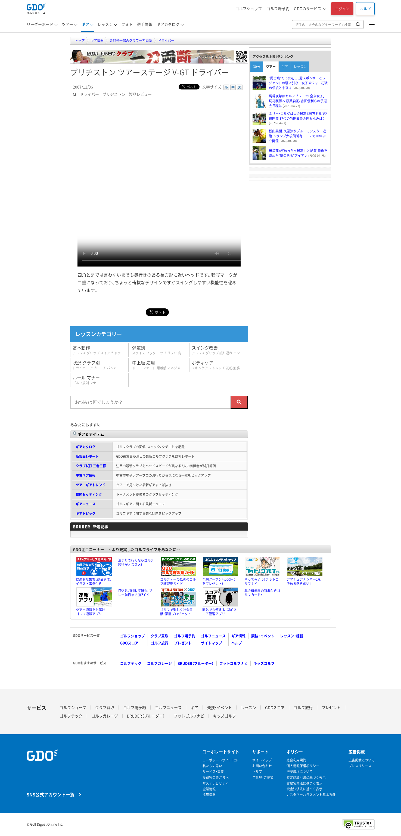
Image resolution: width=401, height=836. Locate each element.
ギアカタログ (168, 24)
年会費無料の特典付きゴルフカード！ (262, 592)
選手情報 (144, 24)
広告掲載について (362, 760)
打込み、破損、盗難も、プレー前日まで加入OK (135, 592)
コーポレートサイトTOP (220, 760)
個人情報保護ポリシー (303, 766)
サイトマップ (211, 642)
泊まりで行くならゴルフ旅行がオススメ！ (136, 562)
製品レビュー (140, 94)
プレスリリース (360, 766)
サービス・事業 (213, 771)
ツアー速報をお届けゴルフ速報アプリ (90, 612)
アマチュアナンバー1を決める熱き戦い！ (304, 581)
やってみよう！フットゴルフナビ (261, 581)
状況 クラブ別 (101, 364)
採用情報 (209, 795)
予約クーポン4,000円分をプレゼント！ (219, 581)
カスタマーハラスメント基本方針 (311, 795)
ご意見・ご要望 (262, 777)
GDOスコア (129, 642)
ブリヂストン (113, 94)
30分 (256, 66)
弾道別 (160, 349)
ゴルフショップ (248, 8)
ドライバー (89, 94)
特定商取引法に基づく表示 (306, 777)
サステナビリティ (216, 783)
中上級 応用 (160, 364)
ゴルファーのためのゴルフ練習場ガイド (178, 581)
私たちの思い (212, 766)
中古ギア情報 (85, 475)
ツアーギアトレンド (90, 484)
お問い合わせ (262, 766)
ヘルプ (365, 8)
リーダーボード (40, 24)
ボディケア (220, 364)
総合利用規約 (296, 760)
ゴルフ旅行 (159, 642)
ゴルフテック (130, 663)
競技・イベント (262, 635)
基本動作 (101, 349)
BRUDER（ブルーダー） (196, 663)
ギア (85, 24)
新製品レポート (87, 456)
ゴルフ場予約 (277, 8)
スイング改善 (220, 349)
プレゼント (183, 642)
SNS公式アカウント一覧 (50, 794)
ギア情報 (238, 635)
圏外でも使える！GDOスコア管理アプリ (219, 612)
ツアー (67, 24)
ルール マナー (99, 379)
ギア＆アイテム (90, 434)
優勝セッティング (89, 494)
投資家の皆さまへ (216, 777)
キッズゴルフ (264, 663)
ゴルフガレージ (159, 663)
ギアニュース (85, 503)
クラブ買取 (159, 635)
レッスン (105, 24)
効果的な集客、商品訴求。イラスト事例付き (94, 581)
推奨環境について (300, 771)
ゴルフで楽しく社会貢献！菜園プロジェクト (176, 612)
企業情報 (209, 789)
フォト (127, 24)
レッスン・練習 (291, 635)
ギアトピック (85, 513)
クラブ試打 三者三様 (91, 465)
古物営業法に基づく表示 (304, 783)
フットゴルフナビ (233, 663)
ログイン (342, 8)
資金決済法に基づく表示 (304, 789)
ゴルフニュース (213, 635)
